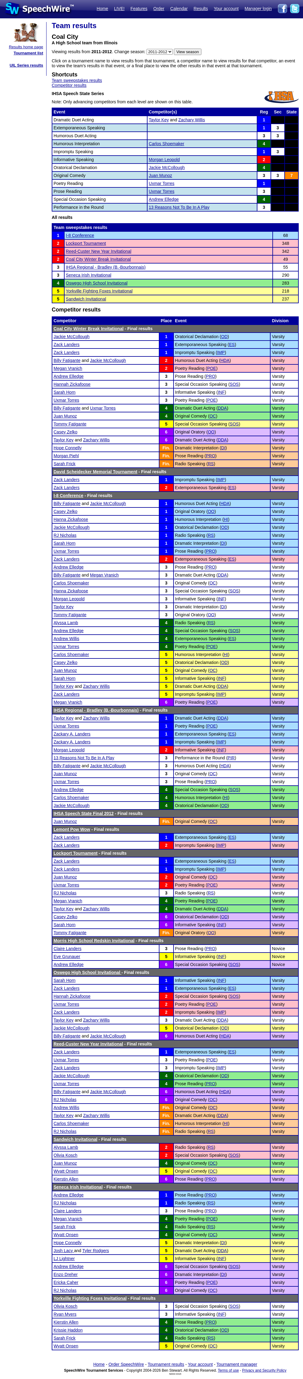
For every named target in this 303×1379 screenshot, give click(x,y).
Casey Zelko (65, 432)
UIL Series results (26, 65)
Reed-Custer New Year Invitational (98, 251)
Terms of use (228, 1370)
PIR (231, 757)
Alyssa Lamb (66, 622)
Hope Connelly (68, 447)
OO (211, 432)
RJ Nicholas (65, 535)
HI (226, 519)
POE (211, 368)
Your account (226, 8)
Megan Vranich (68, 368)
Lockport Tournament (86, 243)
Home (102, 8)
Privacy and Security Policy (264, 1370)
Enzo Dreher (66, 1274)
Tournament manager (236, 1364)
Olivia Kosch (65, 1155)
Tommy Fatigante (70, 424)
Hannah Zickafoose (72, 384)
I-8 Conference (80, 235)
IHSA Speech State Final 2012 (84, 813)
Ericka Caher (66, 1282)
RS (211, 463)
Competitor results (69, 85)
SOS (234, 384)
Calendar (179, 8)
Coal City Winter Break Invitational (98, 259)
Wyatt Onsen (66, 1171)
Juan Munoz (160, 175)
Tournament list (28, 53)
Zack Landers (67, 344)
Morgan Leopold (164, 159)
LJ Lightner (64, 1258)
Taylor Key (159, 119)
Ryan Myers (65, 1314)
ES (232, 344)
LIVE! (119, 8)
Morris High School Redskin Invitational (94, 940)
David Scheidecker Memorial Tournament (95, 471)
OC (212, 416)
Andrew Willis (66, 638)
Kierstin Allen (66, 1179)
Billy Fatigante (67, 360)
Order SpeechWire (126, 1364)
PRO (210, 376)
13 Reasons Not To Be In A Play (179, 207)
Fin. (166, 447)
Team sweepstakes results (77, 80)
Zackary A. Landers (72, 734)
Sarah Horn (65, 392)
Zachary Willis (191, 119)
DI (223, 447)
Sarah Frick (65, 463)
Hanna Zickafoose (71, 519)
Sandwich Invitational (86, 299)
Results (201, 8)
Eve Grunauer (67, 956)
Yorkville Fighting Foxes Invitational (99, 291)
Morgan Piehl (66, 455)
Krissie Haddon (68, 1330)
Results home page (26, 47)
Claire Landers (67, 948)
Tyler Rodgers (95, 1250)
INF (221, 392)
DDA (222, 408)
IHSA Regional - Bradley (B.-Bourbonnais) (106, 267)
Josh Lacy (64, 1250)
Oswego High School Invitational (97, 283)
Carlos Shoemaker (166, 143)
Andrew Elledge (164, 199)
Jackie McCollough (167, 167)
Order (158, 8)
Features (138, 8)
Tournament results (166, 1364)
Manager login (258, 8)
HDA (225, 360)
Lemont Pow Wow (72, 829)
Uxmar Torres (161, 183)
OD (224, 336)
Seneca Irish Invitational (88, 275)
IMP (221, 352)
